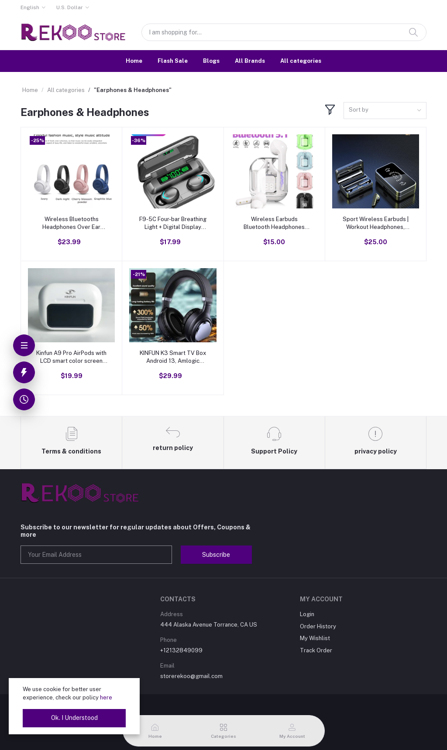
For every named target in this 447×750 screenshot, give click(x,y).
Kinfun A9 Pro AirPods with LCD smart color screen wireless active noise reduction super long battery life (71, 357)
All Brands (250, 61)
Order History (318, 626)
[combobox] (385, 110)
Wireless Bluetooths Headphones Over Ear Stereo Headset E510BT (71, 223)
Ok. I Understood (74, 717)
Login (307, 614)
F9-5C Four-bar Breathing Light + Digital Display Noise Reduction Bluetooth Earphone (173, 223)
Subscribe (216, 554)
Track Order (316, 650)
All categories (300, 61)
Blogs (211, 61)
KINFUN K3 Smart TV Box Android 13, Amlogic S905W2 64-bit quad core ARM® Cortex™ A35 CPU (173, 357)
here (106, 697)
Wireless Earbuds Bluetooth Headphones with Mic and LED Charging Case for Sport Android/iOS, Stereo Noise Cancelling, (274, 223)
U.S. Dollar (69, 7)
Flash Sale (173, 61)
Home (134, 61)
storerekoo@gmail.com (191, 676)
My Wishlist (315, 638)
